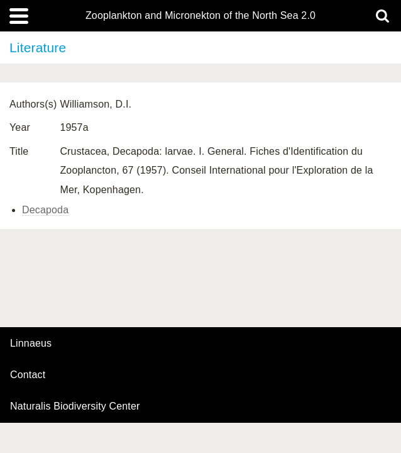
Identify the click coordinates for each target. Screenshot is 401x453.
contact (27, 374)
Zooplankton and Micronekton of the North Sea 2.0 (200, 16)
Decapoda (45, 209)
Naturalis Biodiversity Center (75, 406)
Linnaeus (31, 343)
